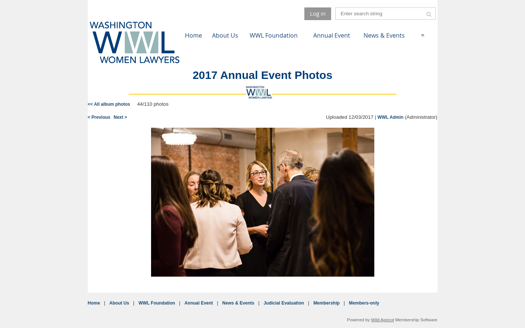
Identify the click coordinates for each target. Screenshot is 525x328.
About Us (119, 303)
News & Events (238, 303)
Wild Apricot (382, 319)
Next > (120, 117)
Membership (326, 303)
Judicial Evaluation (283, 303)
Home (94, 303)
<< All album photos (109, 104)
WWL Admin (390, 117)
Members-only (364, 303)
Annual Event (199, 303)
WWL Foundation (156, 303)
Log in (318, 13)
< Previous (99, 117)
